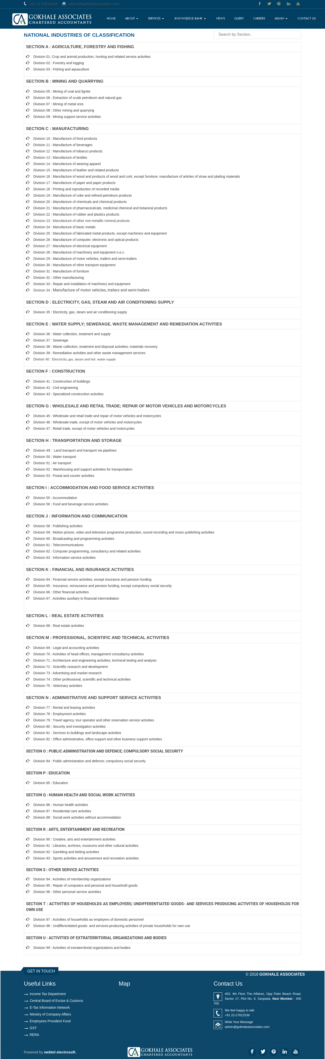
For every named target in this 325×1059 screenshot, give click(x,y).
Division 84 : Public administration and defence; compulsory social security (89, 761)
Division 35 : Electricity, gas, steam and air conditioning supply (80, 312)
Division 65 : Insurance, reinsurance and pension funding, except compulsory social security (102, 586)
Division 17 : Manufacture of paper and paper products (74, 183)
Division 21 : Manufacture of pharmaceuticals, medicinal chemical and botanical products (100, 208)
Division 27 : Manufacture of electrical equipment (70, 246)
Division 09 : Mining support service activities (67, 117)
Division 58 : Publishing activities (57, 526)
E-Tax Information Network (50, 1007)
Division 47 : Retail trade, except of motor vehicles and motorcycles (84, 428)
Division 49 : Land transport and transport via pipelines (75, 450)
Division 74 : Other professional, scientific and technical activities (82, 679)
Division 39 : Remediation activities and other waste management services (89, 353)
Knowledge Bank (190, 18)
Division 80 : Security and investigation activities (69, 726)
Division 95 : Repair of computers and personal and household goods (85, 885)
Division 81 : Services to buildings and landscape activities (77, 733)
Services (156, 18)
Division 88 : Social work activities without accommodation (77, 817)
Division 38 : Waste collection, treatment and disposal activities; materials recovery (95, 347)
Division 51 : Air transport (52, 463)
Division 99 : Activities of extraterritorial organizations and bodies (81, 948)
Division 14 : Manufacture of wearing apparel (67, 164)
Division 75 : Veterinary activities (57, 686)
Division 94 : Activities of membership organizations (72, 879)
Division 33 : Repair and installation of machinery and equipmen (81, 284)
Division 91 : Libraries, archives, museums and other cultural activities (85, 846)
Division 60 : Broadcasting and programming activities (73, 539)
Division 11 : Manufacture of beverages (62, 145)
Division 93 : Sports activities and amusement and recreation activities (86, 858)
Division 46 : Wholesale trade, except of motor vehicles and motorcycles (87, 422)
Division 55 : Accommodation (55, 498)
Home (111, 18)
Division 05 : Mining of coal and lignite (61, 91)
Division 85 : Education (50, 783)
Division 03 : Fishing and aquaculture (61, 69)
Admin (281, 18)
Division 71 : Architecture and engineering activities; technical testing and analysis (94, 660)
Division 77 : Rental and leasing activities (64, 707)
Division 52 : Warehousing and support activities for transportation (82, 469)
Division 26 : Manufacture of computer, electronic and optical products (85, 240)
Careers (259, 18)
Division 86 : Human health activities (60, 805)
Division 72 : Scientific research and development (71, 667)
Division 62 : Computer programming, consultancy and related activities (87, 551)
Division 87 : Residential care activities (62, 811)
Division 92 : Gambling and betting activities (66, 852)
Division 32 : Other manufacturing (58, 278)
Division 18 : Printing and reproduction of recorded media (76, 189)
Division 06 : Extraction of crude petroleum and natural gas (77, 98)
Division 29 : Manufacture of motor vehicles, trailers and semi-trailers (85, 259)
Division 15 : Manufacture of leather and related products (76, 170)
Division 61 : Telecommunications (58, 545)
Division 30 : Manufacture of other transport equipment (74, 265)
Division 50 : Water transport (54, 457)
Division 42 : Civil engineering (55, 388)
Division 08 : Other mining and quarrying (63, 110)
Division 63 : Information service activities (64, 558)
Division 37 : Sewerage (50, 340)
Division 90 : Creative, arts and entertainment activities (74, 839)
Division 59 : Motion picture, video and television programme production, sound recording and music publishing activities (123, 532)
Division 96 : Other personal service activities (67, 892)
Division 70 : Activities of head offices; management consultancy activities (88, 654)
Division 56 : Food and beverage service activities (70, 504)
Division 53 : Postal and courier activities (63, 476)
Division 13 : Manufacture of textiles (60, 157)
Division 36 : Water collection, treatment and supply (72, 334)
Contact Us (307, 18)
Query (239, 18)
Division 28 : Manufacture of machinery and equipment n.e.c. (79, 252)
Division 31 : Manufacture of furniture (61, 271)
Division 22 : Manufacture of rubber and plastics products (76, 214)
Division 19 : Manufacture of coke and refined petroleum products (82, 195)
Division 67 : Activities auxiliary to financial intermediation (76, 598)
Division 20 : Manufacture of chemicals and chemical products (80, 202)
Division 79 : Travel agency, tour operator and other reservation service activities (93, 720)
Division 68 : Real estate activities (58, 626)
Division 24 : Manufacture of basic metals (64, 227)
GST (33, 1028)
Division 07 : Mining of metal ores (58, 104)
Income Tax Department (48, 994)
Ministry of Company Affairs (50, 1014)
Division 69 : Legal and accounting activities (66, 648)
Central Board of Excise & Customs (56, 1001)
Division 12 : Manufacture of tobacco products (67, 151)
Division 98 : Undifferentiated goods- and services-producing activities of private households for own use (111, 926)
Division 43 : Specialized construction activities (68, 394)
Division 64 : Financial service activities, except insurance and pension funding (92, 579)
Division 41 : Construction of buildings (61, 381)
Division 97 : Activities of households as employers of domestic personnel (88, 919)
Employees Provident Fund (50, 1021)
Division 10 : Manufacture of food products (65, 138)
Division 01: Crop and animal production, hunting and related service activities (92, 57)
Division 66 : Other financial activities (61, 592)
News (220, 18)
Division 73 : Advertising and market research (67, 673)
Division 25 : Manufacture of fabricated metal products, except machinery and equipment (100, 233)
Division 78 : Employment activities (59, 714)
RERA (34, 1035)
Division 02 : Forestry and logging (58, 63)
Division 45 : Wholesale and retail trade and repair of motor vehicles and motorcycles (97, 416)
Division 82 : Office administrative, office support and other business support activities (97, 739)
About (131, 18)
